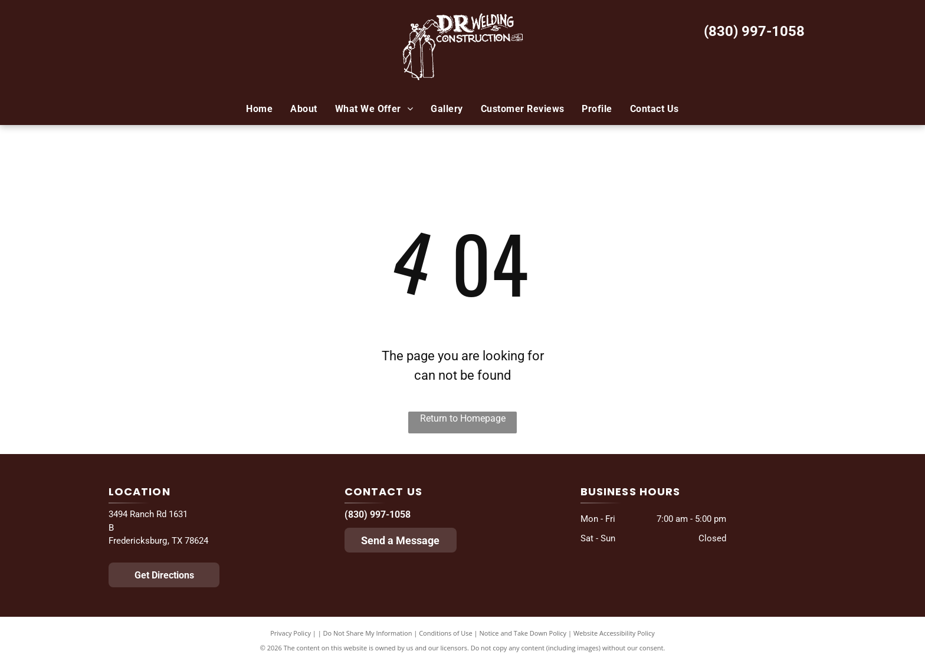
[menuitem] (259, 109)
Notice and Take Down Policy (523, 633)
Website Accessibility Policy (614, 633)
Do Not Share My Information (367, 633)
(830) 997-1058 (754, 31)
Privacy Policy (290, 633)
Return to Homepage (463, 418)
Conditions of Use (446, 633)
